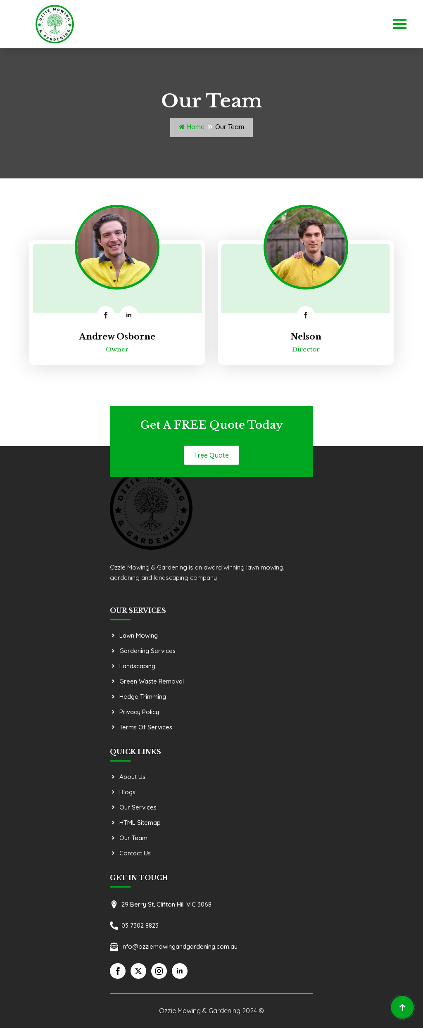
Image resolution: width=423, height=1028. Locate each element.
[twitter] (138, 971)
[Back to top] (402, 1007)
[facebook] (106, 315)
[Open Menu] (399, 24)
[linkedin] (129, 315)
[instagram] (159, 971)
